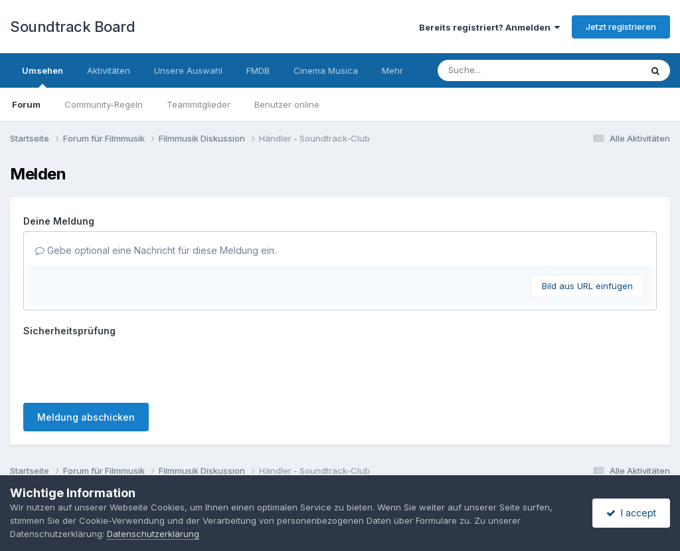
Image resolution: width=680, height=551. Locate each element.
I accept (631, 512)
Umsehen (42, 76)
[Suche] (512, 70)
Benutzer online (286, 104)
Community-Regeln (103, 104)
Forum (26, 104)
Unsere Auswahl (188, 70)
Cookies (395, 462)
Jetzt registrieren (621, 26)
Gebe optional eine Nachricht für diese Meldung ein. (155, 250)
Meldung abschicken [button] (86, 365)
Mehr (392, 70)
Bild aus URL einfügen (587, 285)
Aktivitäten (108, 70)
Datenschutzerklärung (316, 462)
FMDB (258, 70)
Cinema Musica (326, 70)
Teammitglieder (198, 104)
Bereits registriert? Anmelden (489, 27)
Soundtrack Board (72, 26)
